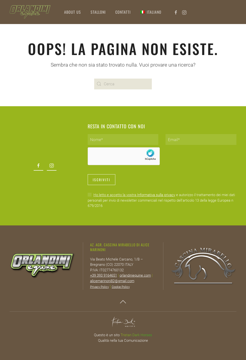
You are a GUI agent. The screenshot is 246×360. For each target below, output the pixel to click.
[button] (150, 12)
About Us (72, 12)
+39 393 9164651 (103, 275)
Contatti (123, 12)
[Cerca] (123, 84)
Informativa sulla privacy (156, 195)
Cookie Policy (121, 287)
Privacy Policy (99, 287)
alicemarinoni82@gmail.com (112, 281)
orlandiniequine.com (135, 275)
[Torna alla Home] (30, 12)
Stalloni (98, 12)
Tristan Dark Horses (136, 335)
